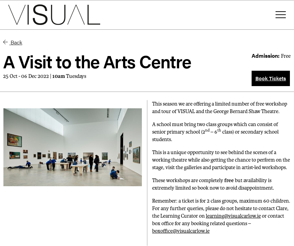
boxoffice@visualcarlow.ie (181, 231)
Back (12, 42)
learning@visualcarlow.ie (233, 216)
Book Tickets (270, 78)
